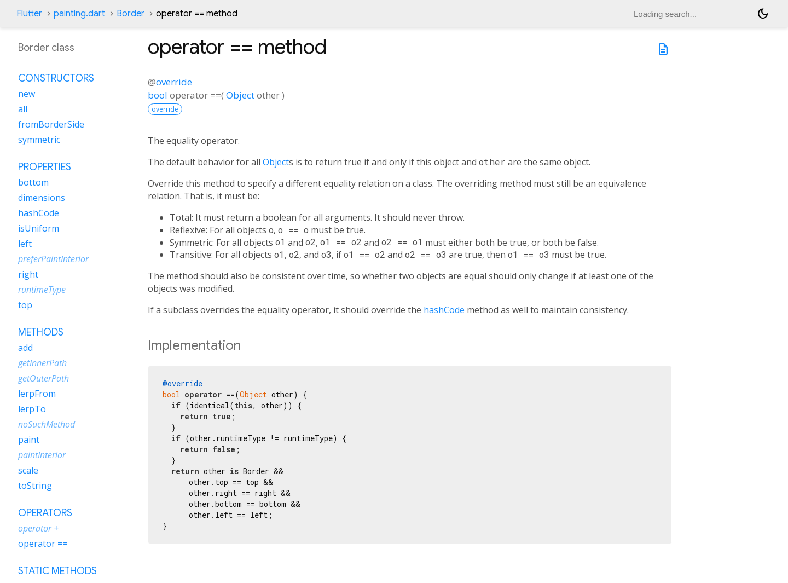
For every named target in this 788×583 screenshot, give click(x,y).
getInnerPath (42, 363)
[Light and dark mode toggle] (763, 13)
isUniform (38, 228)
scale (28, 470)
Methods (40, 332)
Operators (45, 513)
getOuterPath (43, 378)
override (174, 82)
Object (240, 95)
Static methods (57, 571)
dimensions (41, 198)
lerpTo (32, 409)
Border (130, 13)
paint (28, 440)
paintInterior (42, 455)
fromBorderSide (51, 124)
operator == (42, 544)
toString (35, 486)
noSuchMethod (46, 424)
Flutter (29, 13)
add (25, 348)
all (22, 109)
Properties (44, 167)
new (26, 94)
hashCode (444, 310)
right (28, 274)
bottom (33, 182)
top (25, 305)
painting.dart (79, 13)
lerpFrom (37, 394)
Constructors (56, 78)
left (25, 244)
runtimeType (42, 290)
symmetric (39, 140)
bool (157, 95)
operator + (38, 528)
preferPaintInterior (53, 259)
